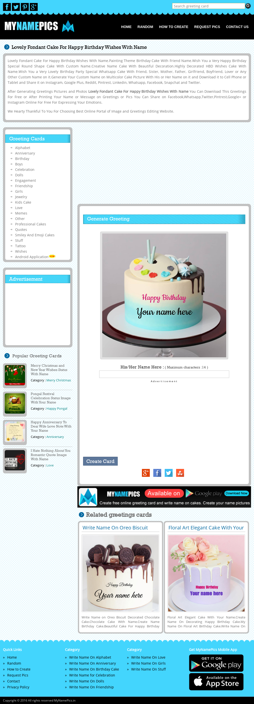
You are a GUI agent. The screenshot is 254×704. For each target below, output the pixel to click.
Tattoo (20, 246)
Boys (19, 164)
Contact (13, 681)
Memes (21, 213)
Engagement (25, 180)
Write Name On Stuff (148, 669)
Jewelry (21, 196)
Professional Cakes (30, 224)
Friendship (24, 186)
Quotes (21, 229)
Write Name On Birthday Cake (94, 669)
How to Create (173, 27)
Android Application (35, 256)
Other (20, 218)
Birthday (22, 158)
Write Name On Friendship (91, 687)
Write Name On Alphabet (90, 657)
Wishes (21, 251)
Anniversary (25, 153)
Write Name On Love (148, 657)
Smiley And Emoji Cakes (35, 235)
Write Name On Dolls (86, 681)
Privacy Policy (18, 687)
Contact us (237, 27)
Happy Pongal (56, 408)
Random (145, 27)
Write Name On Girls (148, 663)
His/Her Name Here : (164, 367)
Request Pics (207, 27)
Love (19, 207)
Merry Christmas (58, 380)
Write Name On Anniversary (92, 663)
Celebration (24, 169)
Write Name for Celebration (92, 675)
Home (126, 27)
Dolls (19, 175)
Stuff (19, 240)
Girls (19, 191)
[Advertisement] (163, 163)
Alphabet (22, 147)
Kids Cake (23, 202)
